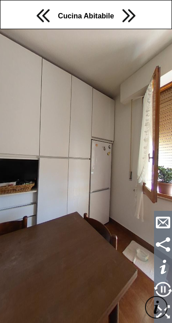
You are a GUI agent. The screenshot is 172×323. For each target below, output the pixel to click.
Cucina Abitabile (86, 16)
